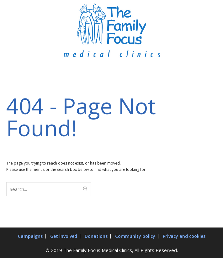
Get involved (63, 236)
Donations (96, 236)
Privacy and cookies (184, 236)
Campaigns (30, 236)
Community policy (135, 236)
